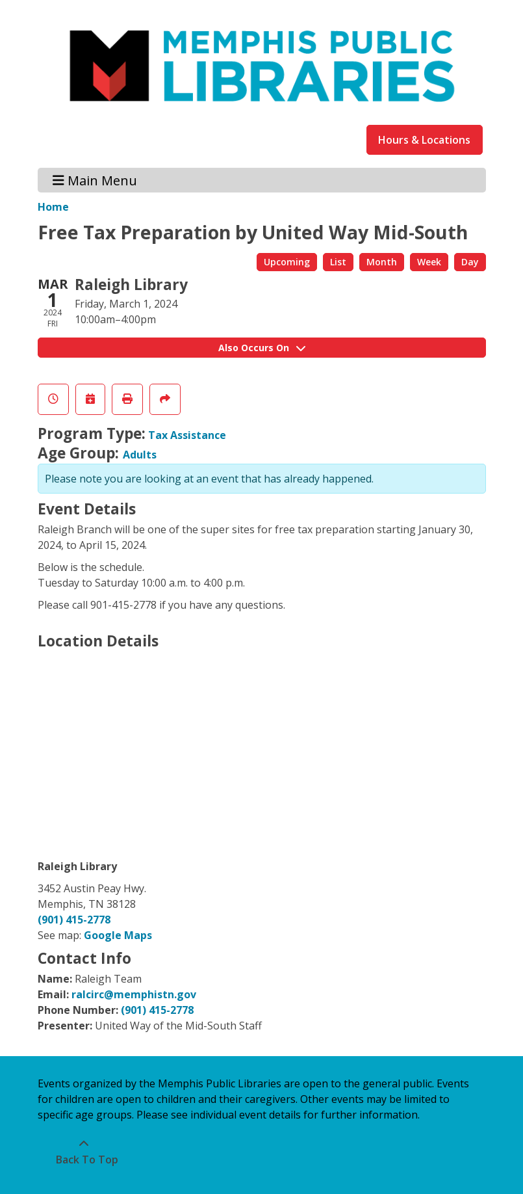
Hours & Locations (424, 140)
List (338, 262)
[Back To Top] (84, 1151)
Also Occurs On (261, 347)
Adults (140, 454)
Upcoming (287, 262)
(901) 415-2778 (74, 919)
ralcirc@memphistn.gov (133, 994)
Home (53, 207)
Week (429, 262)
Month (381, 262)
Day (470, 262)
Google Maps (118, 935)
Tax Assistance (187, 435)
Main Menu (95, 180)
